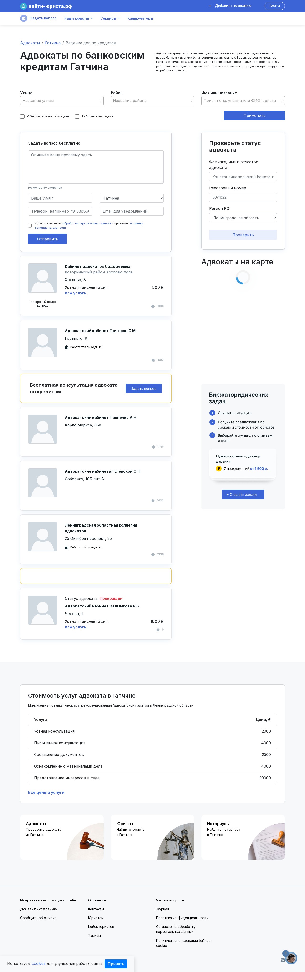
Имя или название (219, 93)
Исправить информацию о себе (48, 900)
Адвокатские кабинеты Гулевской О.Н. (103, 471)
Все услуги (75, 293)
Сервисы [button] (108, 18)
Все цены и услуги (46, 792)
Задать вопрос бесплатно (54, 143)
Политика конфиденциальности (182, 918)
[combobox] (62, 100)
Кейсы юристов (101, 927)
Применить (254, 115)
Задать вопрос (38, 18)
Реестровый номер (227, 188)
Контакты (96, 909)
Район (117, 93)
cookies (39, 963)
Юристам (96, 918)
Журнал (162, 909)
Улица (26, 93)
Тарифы (94, 935)
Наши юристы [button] (76, 18)
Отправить (47, 239)
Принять (116, 964)
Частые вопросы (170, 900)
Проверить (243, 235)
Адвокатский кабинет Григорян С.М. (101, 330)
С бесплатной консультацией (44, 116)
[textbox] (61, 100)
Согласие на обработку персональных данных (176, 929)
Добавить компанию (230, 6)
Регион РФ (219, 208)
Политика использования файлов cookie (183, 942)
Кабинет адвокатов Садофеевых (97, 266)
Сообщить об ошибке (38, 918)
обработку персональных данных (86, 223)
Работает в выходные (94, 116)
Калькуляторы (140, 18)
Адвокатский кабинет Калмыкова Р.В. (102, 606)
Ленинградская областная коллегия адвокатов (101, 528)
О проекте (97, 900)
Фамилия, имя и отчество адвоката (233, 164)
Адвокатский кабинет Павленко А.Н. (101, 417)
